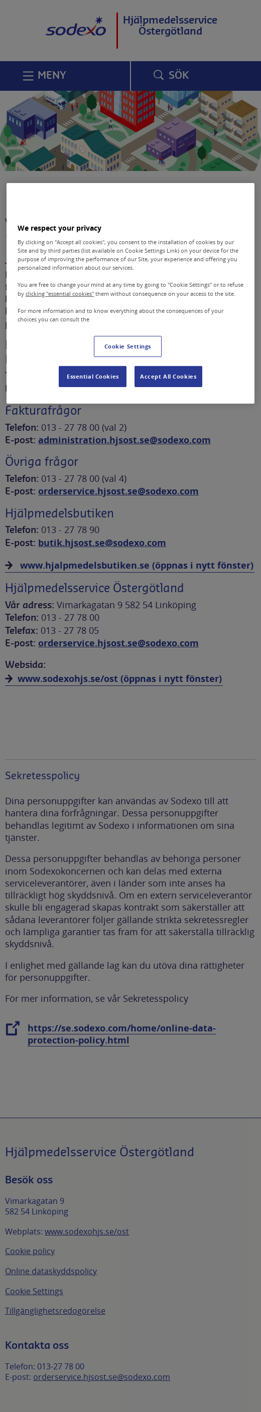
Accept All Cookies (168, 376)
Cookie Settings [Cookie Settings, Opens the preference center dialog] (128, 346)
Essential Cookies (93, 376)
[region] (130, 293)
